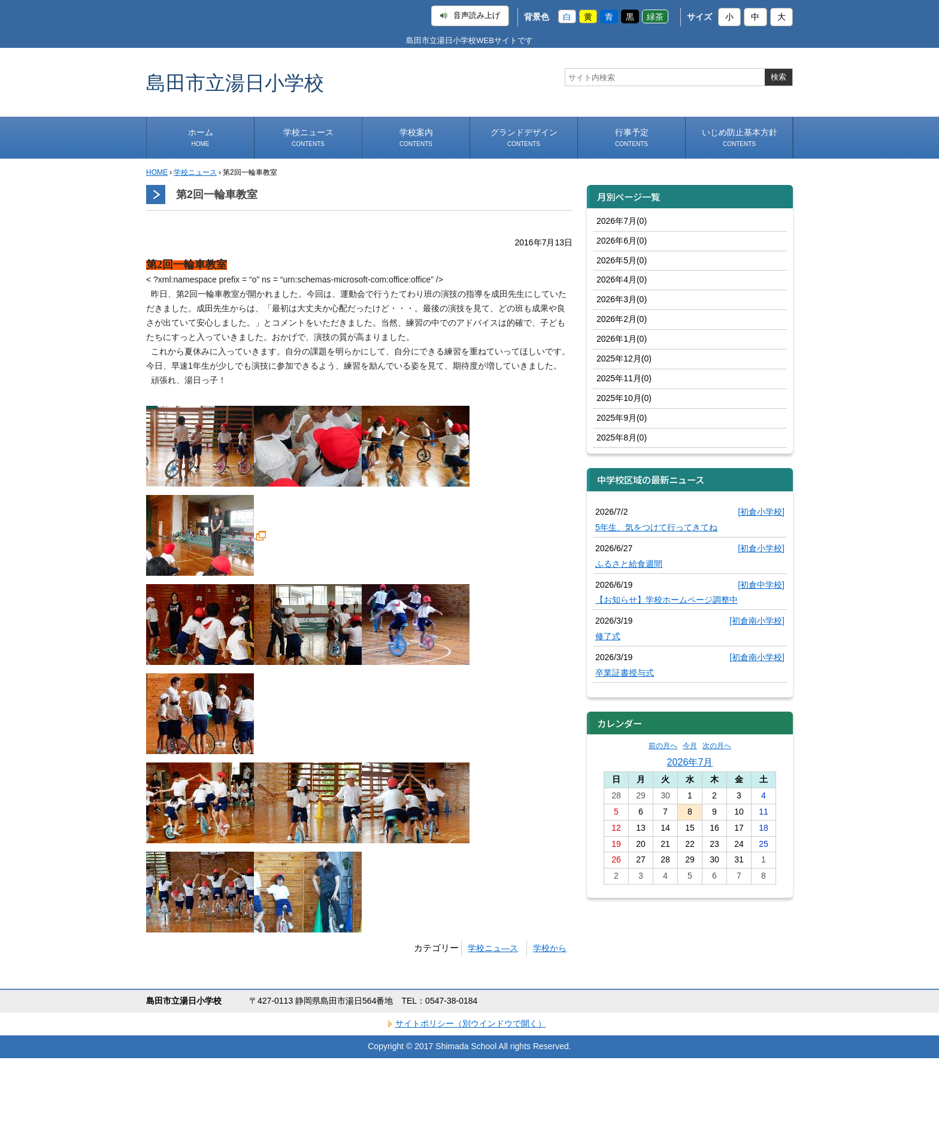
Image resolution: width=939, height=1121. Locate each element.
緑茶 (655, 17)
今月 (690, 746)
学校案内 (416, 137)
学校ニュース (308, 137)
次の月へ (716, 746)
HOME (157, 172)
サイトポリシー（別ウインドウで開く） (470, 1023)
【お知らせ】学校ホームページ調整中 (666, 599)
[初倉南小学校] (756, 620)
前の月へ (663, 746)
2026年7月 (690, 762)
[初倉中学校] (761, 585)
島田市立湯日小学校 (235, 82)
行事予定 (632, 137)
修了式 (607, 636)
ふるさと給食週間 (628, 564)
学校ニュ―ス (493, 948)
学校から (550, 948)
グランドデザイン (524, 137)
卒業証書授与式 (624, 673)
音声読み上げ (470, 15)
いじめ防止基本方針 (739, 137)
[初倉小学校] (761, 512)
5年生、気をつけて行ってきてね (656, 527)
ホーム (200, 137)
